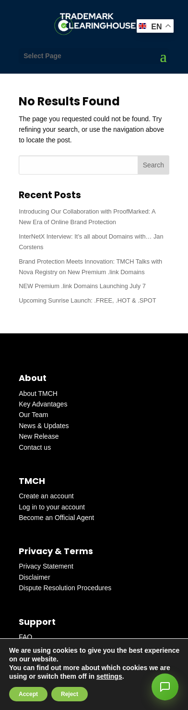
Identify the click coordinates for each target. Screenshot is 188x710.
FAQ (25, 637)
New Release (39, 436)
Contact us (35, 447)
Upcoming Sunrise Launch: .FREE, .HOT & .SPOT (87, 300)
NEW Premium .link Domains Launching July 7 (82, 286)
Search (153, 165)
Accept (28, 694)
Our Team (33, 414)
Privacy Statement (46, 566)
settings (109, 676)
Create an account (46, 496)
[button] (165, 686)
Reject (69, 694)
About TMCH (38, 393)
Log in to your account (52, 507)
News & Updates (44, 426)
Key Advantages (43, 404)
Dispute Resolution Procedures (65, 588)
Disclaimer (34, 577)
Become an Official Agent (56, 517)
